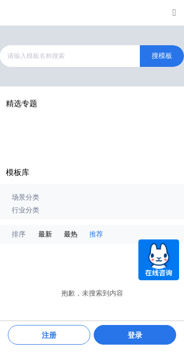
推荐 (96, 234)
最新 (45, 234)
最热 (71, 234)
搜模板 (162, 55)
